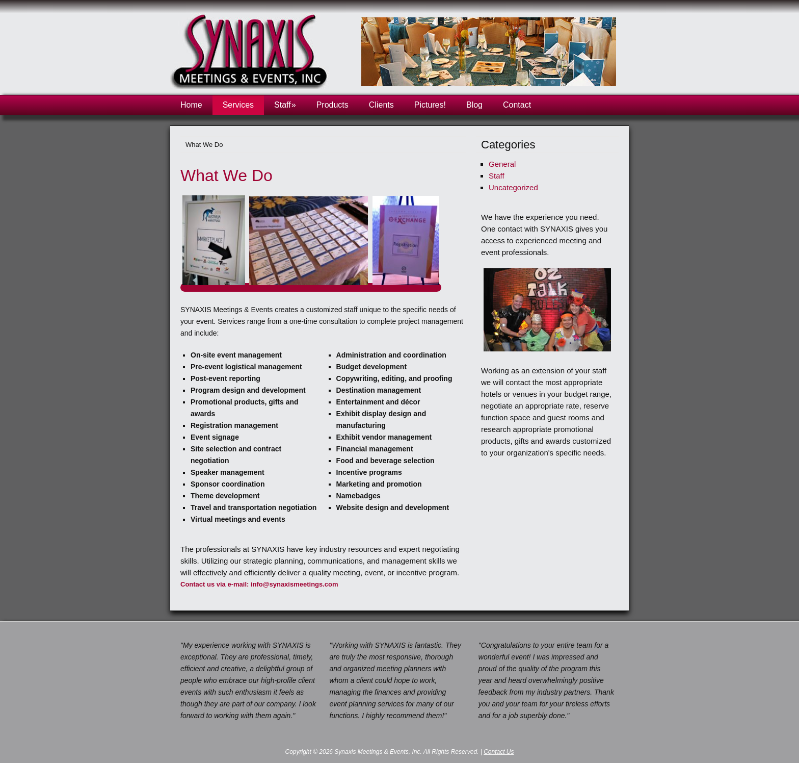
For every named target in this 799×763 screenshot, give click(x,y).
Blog (474, 104)
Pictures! (430, 104)
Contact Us (499, 751)
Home (191, 104)
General (502, 164)
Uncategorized (513, 187)
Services (238, 104)
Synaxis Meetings (251, 54)
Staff (285, 104)
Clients (381, 104)
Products (332, 104)
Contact (517, 104)
